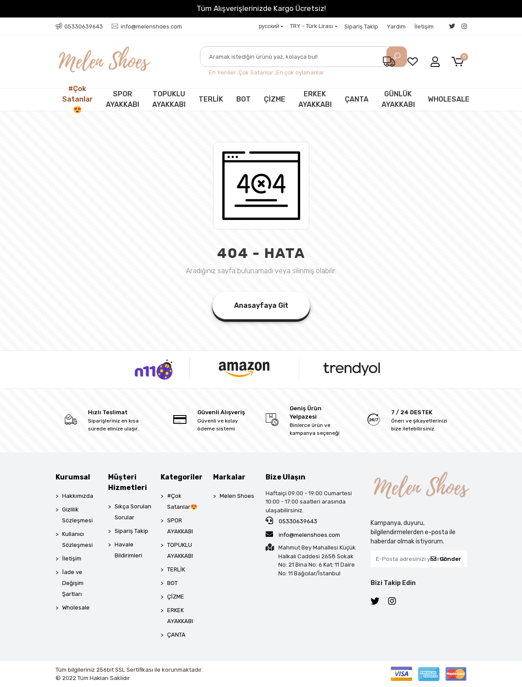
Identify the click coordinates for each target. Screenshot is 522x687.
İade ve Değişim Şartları (73, 583)
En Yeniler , (223, 72)
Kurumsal (73, 477)
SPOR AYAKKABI (122, 99)
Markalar (229, 477)
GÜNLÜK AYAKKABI (398, 99)
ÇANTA (356, 99)
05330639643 (291, 521)
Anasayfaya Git (261, 305)
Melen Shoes (237, 496)
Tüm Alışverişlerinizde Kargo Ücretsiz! (261, 8)
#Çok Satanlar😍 (77, 99)
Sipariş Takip (361, 26)
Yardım (396, 26)
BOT (243, 99)
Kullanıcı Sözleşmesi (77, 539)
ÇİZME (274, 99)
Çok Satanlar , (257, 72)
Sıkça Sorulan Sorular (133, 512)
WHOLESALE (448, 99)
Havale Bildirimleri (128, 550)
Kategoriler (182, 477)
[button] (459, 62)
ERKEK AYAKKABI (315, 99)
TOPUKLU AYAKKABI (169, 99)
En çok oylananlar (300, 72)
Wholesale (76, 607)
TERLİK (211, 99)
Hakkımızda (77, 496)
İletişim (424, 26)
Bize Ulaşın (285, 477)
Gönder (446, 559)
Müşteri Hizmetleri (127, 482)
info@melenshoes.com (303, 534)
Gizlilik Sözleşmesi (77, 515)
